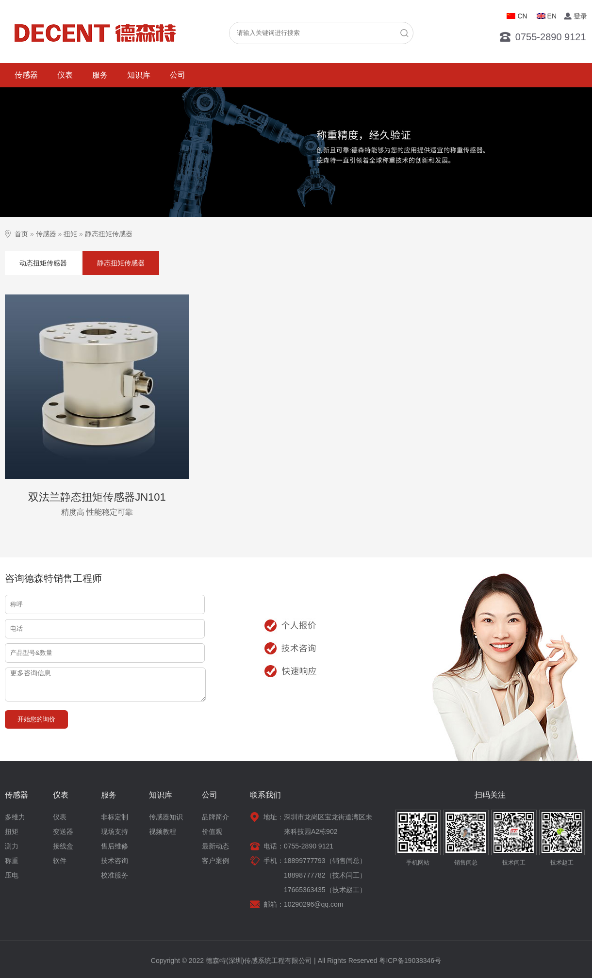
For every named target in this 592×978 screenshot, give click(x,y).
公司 (177, 75)
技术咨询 (114, 860)
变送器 (63, 831)
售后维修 (114, 846)
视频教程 (162, 831)
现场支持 (114, 831)
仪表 (65, 75)
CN (522, 16)
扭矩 (70, 234)
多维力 (15, 817)
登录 (580, 16)
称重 (11, 860)
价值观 (212, 831)
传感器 (26, 75)
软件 (59, 860)
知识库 (138, 75)
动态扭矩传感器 (43, 263)
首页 (21, 234)
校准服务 (114, 875)
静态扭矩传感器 (108, 234)
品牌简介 (215, 817)
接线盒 (63, 846)
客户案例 (215, 860)
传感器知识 (166, 817)
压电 (11, 875)
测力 (11, 846)
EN (552, 16)
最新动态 (215, 846)
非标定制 (114, 817)
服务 (100, 75)
